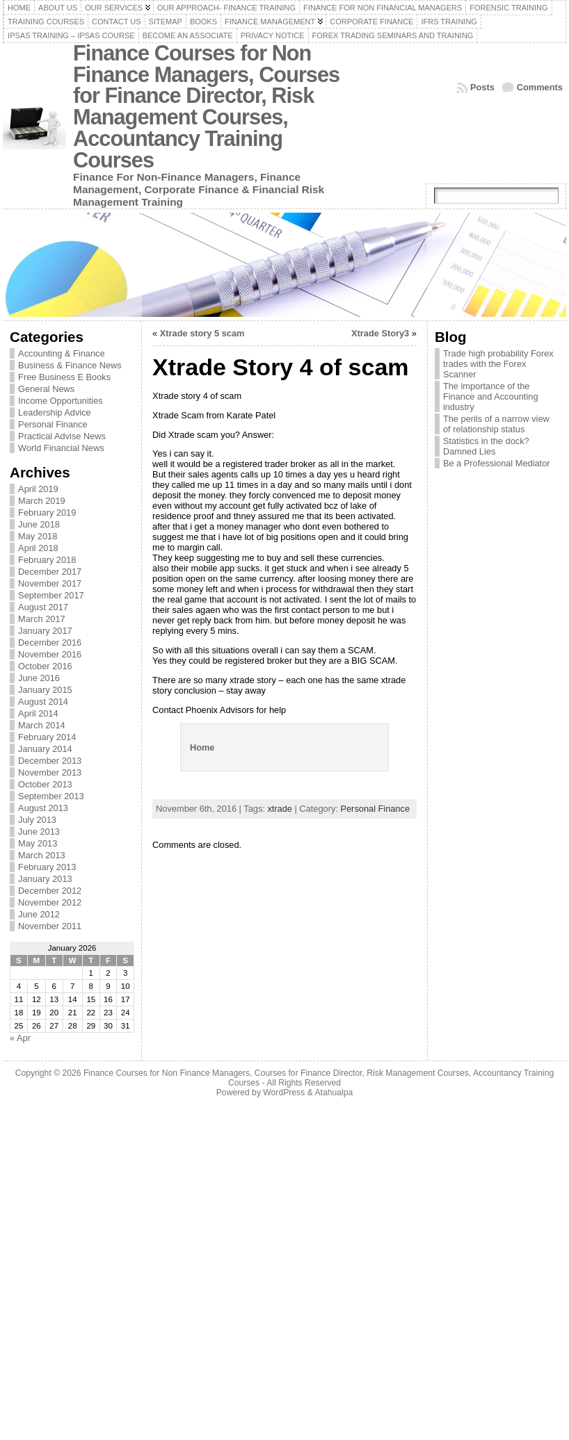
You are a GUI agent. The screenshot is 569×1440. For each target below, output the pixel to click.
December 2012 (49, 890)
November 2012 (49, 902)
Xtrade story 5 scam (202, 333)
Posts (482, 87)
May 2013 (37, 843)
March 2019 (41, 501)
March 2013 (41, 855)
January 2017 (45, 630)
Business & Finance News (70, 365)
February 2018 (47, 560)
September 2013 (51, 796)
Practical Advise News (62, 436)
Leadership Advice (54, 412)
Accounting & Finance (61, 353)
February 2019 (47, 512)
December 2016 (49, 642)
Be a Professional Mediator (496, 463)
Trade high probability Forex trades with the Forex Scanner (498, 363)
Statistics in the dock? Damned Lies (486, 446)
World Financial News (61, 448)
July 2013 (37, 820)
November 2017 (49, 583)
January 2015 (45, 690)
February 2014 (47, 737)
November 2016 (49, 654)
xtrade (279, 808)
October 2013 (45, 784)
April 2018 (38, 548)
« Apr (20, 1038)
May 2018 (37, 536)
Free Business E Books (64, 377)
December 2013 (49, 760)
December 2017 (49, 571)
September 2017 (51, 595)
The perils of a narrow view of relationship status (496, 424)
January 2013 (45, 879)
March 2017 (41, 619)
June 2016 (39, 678)
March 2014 (41, 725)
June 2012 (39, 914)
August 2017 (43, 607)
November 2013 (49, 772)
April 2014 (38, 713)
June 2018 (39, 524)
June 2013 (39, 831)
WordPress (284, 1092)
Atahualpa (333, 1092)
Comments (540, 87)
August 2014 (43, 701)
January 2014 (45, 749)
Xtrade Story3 (380, 333)
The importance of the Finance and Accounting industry (490, 396)
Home (202, 747)
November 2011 (49, 926)
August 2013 (43, 808)
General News (46, 389)
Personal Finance (53, 424)
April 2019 (38, 489)
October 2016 (45, 666)
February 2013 (47, 867)
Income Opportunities (60, 400)
